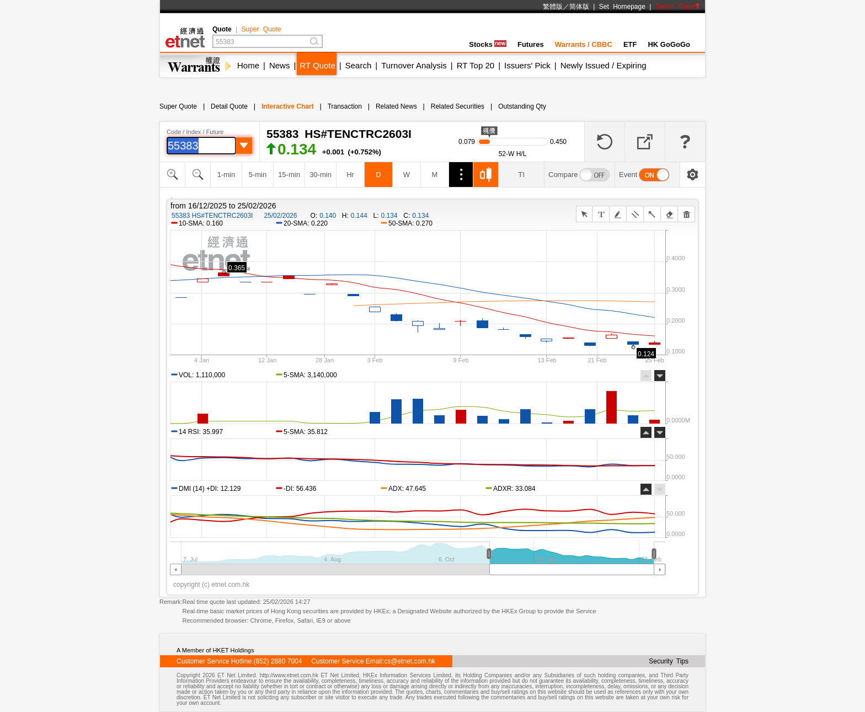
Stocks (487, 44)
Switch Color (678, 6)
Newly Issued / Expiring (603, 65)
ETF (630, 44)
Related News (396, 106)
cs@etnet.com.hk (409, 661)
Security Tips (668, 661)
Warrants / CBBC (583, 44)
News (279, 65)
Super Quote (261, 29)
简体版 (579, 6)
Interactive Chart (287, 106)
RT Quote (317, 65)
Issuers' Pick (527, 65)
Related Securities (457, 106)
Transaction (345, 106)
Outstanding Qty (522, 106)
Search (358, 65)
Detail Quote (229, 106)
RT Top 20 (475, 65)
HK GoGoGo (669, 44)
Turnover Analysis (414, 65)
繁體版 (553, 6)
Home (248, 65)
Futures (530, 44)
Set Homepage (622, 6)
